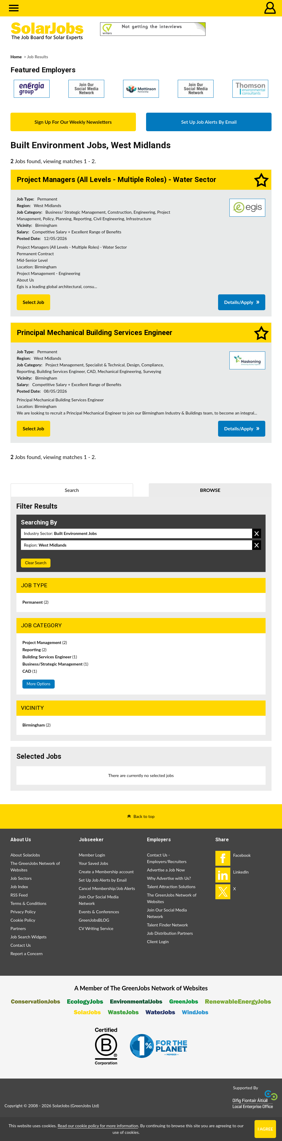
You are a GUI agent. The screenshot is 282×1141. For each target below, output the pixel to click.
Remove (256, 533)
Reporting (34, 649)
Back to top (144, 816)
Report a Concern (26, 953)
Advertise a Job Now (166, 869)
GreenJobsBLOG (94, 920)
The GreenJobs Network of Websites (35, 866)
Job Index (19, 886)
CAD (29, 671)
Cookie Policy (22, 920)
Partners (18, 928)
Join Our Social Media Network (99, 900)
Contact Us (20, 945)
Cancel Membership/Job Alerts (107, 888)
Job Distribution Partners (170, 933)
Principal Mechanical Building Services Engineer (94, 332)
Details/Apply (238, 302)
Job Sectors (21, 878)
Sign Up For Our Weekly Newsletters (73, 122)
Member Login (92, 854)
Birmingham (36, 724)
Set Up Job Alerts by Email (103, 879)
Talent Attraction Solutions (171, 886)
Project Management (44, 642)
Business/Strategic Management (55, 663)
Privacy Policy (23, 911)
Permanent (35, 602)
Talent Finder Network (167, 924)
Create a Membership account (106, 871)
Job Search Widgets (28, 936)
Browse (210, 490)
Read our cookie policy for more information (98, 1125)
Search (72, 490)
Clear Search (35, 562)
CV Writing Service (96, 928)
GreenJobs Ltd (85, 1105)
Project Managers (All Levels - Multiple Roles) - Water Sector (116, 179)
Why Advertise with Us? (169, 878)
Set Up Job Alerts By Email (209, 122)
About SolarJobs (25, 854)
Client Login (158, 941)
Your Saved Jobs (93, 863)
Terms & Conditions (28, 903)
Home (16, 56)
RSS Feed (18, 894)
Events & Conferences (99, 911)
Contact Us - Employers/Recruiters (166, 858)
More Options (38, 683)
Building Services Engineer (49, 656)
